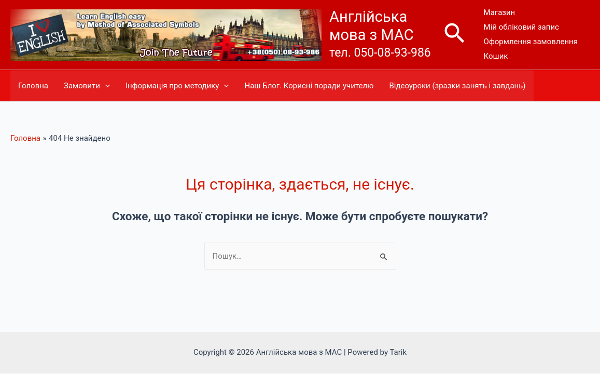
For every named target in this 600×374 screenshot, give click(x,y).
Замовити (87, 85)
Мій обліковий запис (521, 27)
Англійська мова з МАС (371, 26)
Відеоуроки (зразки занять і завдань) (457, 85)
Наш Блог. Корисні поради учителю (308, 85)
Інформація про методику (177, 85)
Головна (33, 85)
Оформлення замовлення (531, 41)
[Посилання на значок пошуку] (455, 34)
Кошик (496, 56)
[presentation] (105, 85)
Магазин (499, 12)
